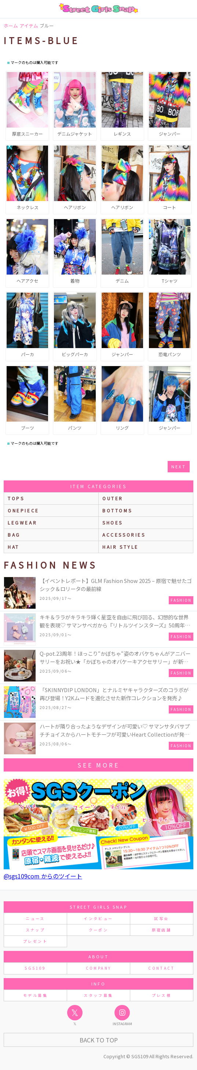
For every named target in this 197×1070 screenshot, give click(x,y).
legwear (22, 522)
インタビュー (98, 918)
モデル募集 (35, 995)
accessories (124, 535)
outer (112, 498)
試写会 (161, 918)
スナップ (35, 930)
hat (13, 547)
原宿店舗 (161, 930)
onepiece (23, 510)
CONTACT (161, 968)
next (178, 466)
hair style (120, 547)
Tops (16, 498)
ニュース (35, 918)
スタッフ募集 (98, 995)
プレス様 (161, 995)
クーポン (98, 930)
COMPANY (99, 968)
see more (98, 765)
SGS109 (35, 968)
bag (14, 535)
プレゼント (35, 941)
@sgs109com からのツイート (43, 876)
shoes (112, 522)
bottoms (117, 510)
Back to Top (99, 1039)
